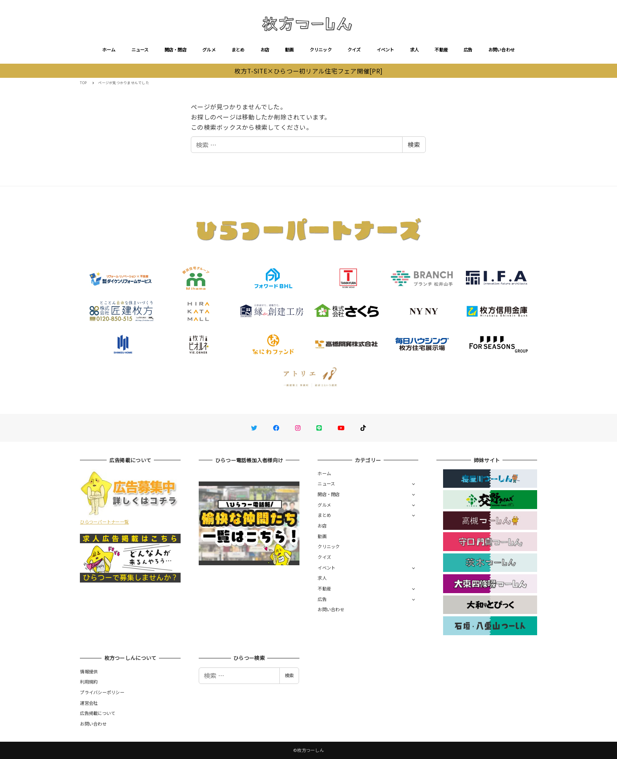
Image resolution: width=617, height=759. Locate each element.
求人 (414, 49)
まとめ (238, 49)
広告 (468, 49)
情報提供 (89, 671)
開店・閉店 (175, 49)
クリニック (321, 49)
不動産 (441, 49)
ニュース (140, 49)
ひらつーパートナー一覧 (104, 521)
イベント (385, 49)
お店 (265, 49)
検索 (414, 144)
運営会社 (89, 703)
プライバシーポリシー (102, 692)
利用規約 (89, 681)
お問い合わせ (501, 49)
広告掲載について (97, 713)
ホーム (109, 49)
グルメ (209, 49)
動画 (289, 49)
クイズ (354, 49)
